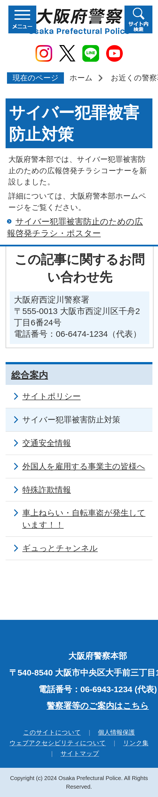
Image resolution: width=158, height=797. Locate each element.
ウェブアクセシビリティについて (57, 742)
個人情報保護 (116, 732)
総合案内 (29, 375)
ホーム (81, 77)
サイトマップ (80, 753)
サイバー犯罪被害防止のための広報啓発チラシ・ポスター (75, 227)
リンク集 (136, 742)
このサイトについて (52, 732)
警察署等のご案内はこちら (98, 705)
